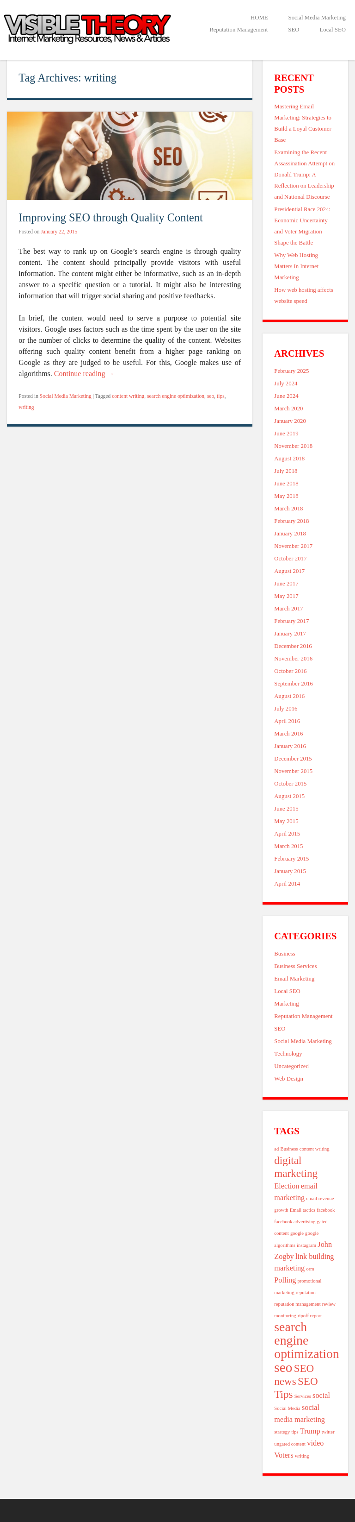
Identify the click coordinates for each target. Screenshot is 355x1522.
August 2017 (289, 571)
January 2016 (290, 746)
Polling (285, 1280)
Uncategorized (291, 1066)
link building (314, 1256)
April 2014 (287, 883)
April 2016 (287, 721)
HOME (259, 17)
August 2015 (289, 796)
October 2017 (290, 558)
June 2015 (286, 808)
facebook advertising (294, 1221)
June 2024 (286, 396)
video (315, 1443)
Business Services (295, 966)
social (321, 1395)
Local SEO (332, 29)
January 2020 (290, 421)
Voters (283, 1455)
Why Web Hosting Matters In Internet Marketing (296, 266)
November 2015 (293, 771)
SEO (293, 29)
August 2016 (289, 696)
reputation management (297, 1304)
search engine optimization (175, 396)
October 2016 (290, 671)
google (297, 1233)
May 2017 (286, 596)
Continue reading (84, 373)
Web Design (288, 1078)
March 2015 (288, 846)
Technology (288, 1053)
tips (221, 396)
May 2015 (286, 821)
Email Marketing (294, 978)
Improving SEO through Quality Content (110, 217)
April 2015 (287, 833)
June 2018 (286, 483)
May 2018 (286, 496)
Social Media (287, 1408)
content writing (128, 396)
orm (310, 1268)
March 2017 (288, 608)
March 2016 (288, 733)
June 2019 (286, 433)
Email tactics (302, 1210)
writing (26, 407)
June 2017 (286, 583)
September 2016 (293, 683)
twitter (328, 1431)
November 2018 (293, 446)
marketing (289, 1268)
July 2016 (285, 708)
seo (210, 396)
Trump (310, 1431)
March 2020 (288, 408)
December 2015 (293, 758)
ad (276, 1148)
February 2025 (291, 371)
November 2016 (293, 658)
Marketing (286, 1003)
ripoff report (310, 1315)
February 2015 (291, 858)
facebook (326, 1210)
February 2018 (291, 521)
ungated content (290, 1444)
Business (284, 953)
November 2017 (293, 546)
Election (286, 1186)
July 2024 (285, 383)
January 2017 (290, 633)
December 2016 (293, 646)
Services (302, 1396)
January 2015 (290, 871)
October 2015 (290, 783)
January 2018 (290, 533)
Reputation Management (238, 29)
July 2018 (285, 471)
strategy (282, 1431)
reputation (306, 1292)
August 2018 (289, 458)
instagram (306, 1245)
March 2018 (288, 508)
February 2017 (291, 621)
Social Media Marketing (317, 17)
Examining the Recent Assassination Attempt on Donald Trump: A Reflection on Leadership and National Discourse (304, 174)
